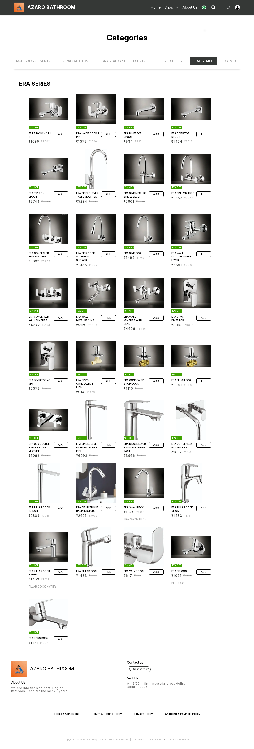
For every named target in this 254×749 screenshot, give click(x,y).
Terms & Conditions (178, 739)
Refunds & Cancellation (148, 739)
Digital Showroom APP (114, 739)
